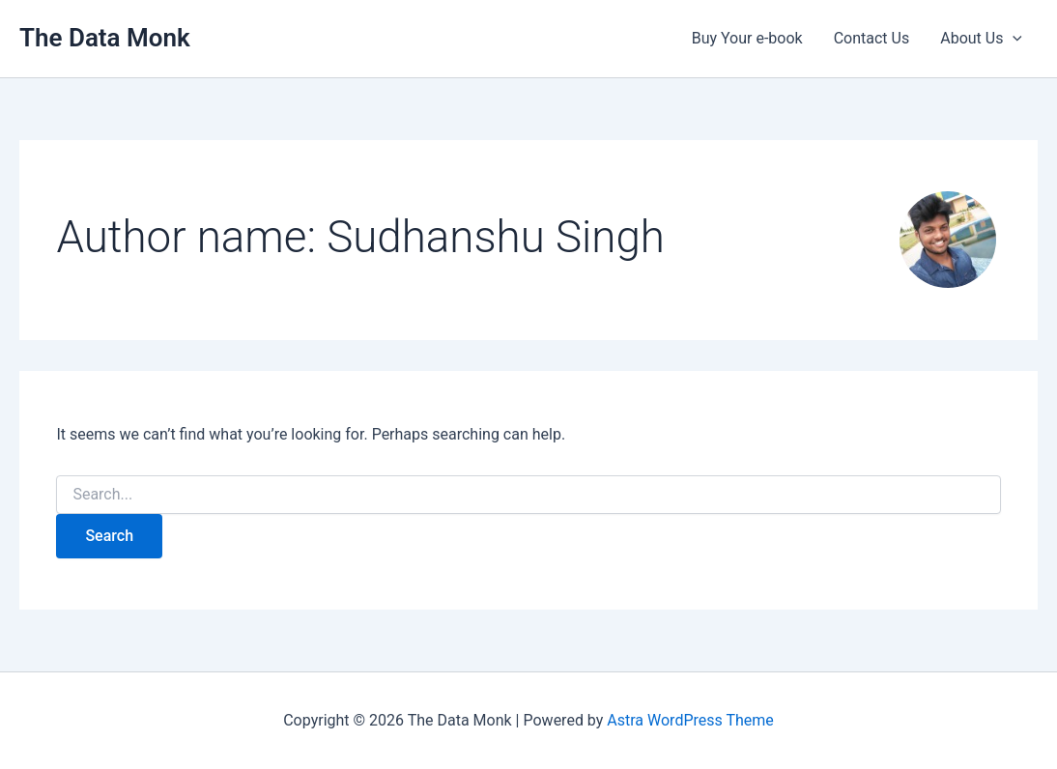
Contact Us (872, 38)
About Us (981, 38)
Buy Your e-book (747, 38)
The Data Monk (104, 37)
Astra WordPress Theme (690, 720)
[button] (1012, 38)
